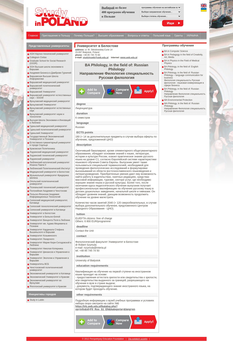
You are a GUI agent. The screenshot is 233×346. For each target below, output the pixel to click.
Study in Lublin (37, 300)
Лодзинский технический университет (49, 155)
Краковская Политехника (42, 148)
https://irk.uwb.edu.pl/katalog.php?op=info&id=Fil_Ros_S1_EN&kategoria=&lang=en (105, 308)
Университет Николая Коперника (46, 248)
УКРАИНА (192, 35)
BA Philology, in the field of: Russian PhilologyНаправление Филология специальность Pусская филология (184, 93)
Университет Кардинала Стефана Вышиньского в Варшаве (47, 230)
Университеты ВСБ (39, 264)
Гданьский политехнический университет (50, 129)
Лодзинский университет (42, 159)
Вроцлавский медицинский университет (50, 101)
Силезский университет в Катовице (47, 210)
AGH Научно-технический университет (49, 54)
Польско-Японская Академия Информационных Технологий (45, 195)
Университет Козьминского (43, 235)
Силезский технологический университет (50, 206)
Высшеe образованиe (111, 35)
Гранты (178, 35)
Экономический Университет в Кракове (49, 277)
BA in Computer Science (176, 51)
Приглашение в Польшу (56, 35)
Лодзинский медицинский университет (49, 152)
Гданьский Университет (41, 133)
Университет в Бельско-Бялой (45, 216)
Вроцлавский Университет (43, 104)
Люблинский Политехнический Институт (50, 168)
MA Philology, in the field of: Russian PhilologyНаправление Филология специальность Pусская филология (184, 107)
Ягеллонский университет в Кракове (48, 286)
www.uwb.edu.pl (128, 57)
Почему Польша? (84, 35)
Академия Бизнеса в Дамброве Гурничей (50, 73)
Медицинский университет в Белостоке (49, 172)
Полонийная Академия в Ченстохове (48, 191)
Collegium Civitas (38, 57)
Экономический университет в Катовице (50, 273)
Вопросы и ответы (138, 35)
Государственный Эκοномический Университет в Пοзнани (47, 137)
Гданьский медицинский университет (48, 126)
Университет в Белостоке (42, 213)
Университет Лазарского (42, 239)
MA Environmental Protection (178, 100)
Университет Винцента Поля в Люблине (50, 220)
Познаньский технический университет (49, 187)
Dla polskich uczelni (137, 339)
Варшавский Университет (43, 92)
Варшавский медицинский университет (49, 82)
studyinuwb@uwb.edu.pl (95, 57)
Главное (33, 35)
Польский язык (162, 35)
